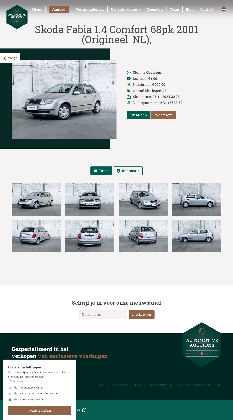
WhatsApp (163, 115)
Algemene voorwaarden (193, 385)
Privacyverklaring (159, 385)
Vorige (9, 58)
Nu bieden (139, 115)
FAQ (218, 385)
